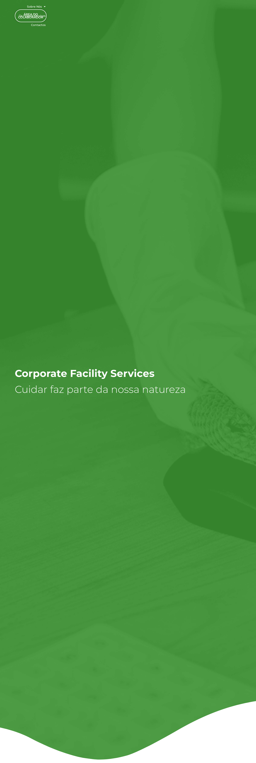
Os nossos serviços (152, 8)
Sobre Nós (122, 8)
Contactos (181, 8)
